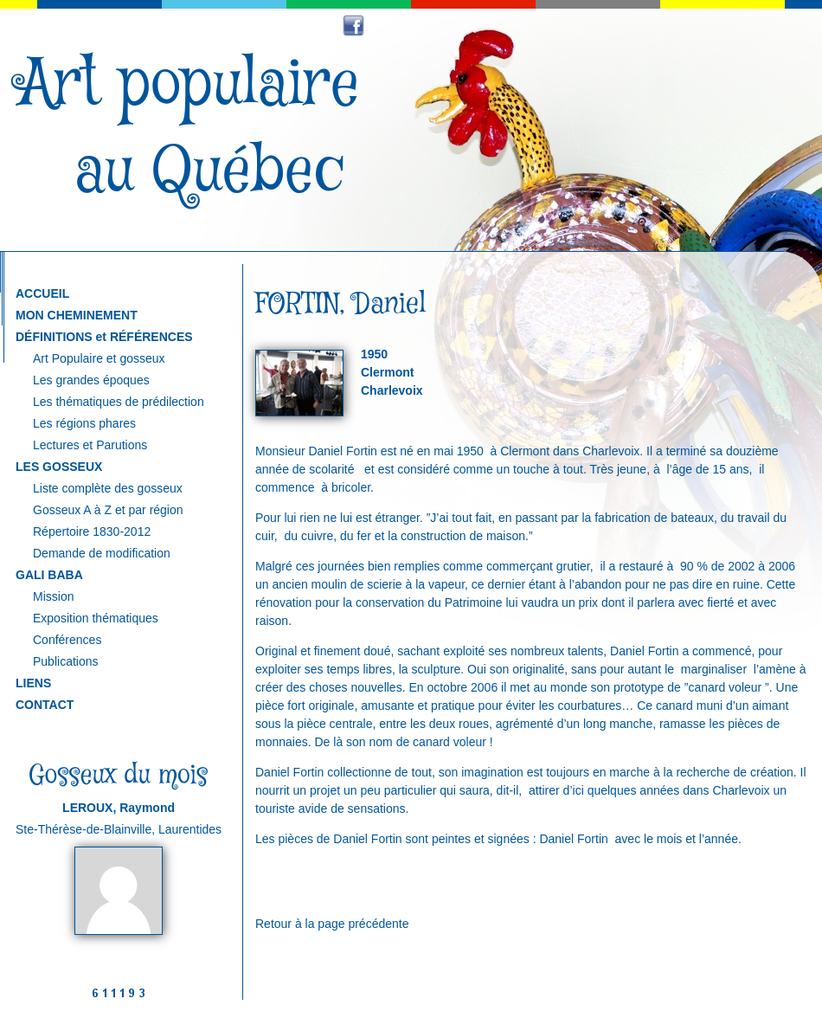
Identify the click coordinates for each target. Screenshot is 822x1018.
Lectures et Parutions (90, 445)
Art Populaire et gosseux (99, 358)
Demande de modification (101, 553)
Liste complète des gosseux (108, 488)
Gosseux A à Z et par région (108, 510)
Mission (53, 596)
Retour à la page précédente (331, 924)
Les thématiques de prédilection (118, 402)
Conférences (67, 640)
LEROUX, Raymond (118, 808)
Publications (66, 661)
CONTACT (45, 705)
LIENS (33, 683)
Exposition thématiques (95, 618)
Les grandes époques (91, 380)
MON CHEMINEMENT (77, 315)
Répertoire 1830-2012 (92, 531)
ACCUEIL (42, 293)
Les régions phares (84, 423)
